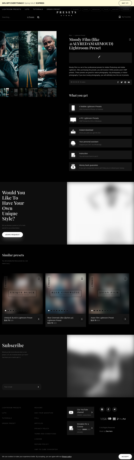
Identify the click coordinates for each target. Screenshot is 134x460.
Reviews (39, 407)
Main (70, 35)
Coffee (126, 9)
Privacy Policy (42, 428)
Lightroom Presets (80, 35)
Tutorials (38, 9)
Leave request (12, 234)
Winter (115, 9)
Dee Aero (109, 431)
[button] (124, 17)
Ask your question (44, 413)
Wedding (96, 9)
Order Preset (53, 9)
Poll (37, 418)
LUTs (27, 9)
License (38, 439)
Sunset (76, 9)
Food (86, 9)
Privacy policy (66, 457)
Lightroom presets (11, 9)
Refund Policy (42, 444)
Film (106, 9)
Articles (39, 423)
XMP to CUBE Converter (46, 449)
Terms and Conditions (45, 434)
